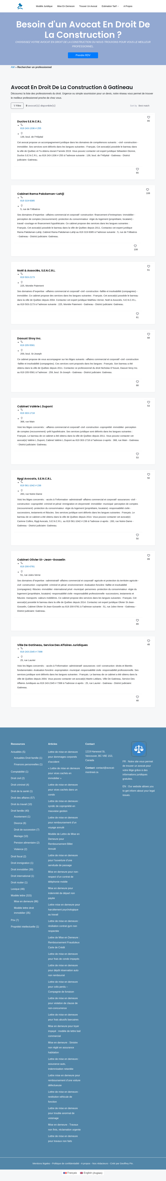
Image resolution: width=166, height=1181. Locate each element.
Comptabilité (18, 771)
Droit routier (17, 882)
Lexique (15, 889)
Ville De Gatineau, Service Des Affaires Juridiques (52, 645)
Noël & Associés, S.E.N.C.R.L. (36, 270)
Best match (144, 105)
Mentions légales (41, 1163)
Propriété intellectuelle (23, 926)
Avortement (20, 816)
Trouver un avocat (88, 6)
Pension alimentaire (25, 842)
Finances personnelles (26, 764)
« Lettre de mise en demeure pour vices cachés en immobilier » (64, 773)
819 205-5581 (27, 345)
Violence (18, 849)
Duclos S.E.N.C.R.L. (29, 121)
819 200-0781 (27, 566)
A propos (127, 6)
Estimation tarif (109, 6)
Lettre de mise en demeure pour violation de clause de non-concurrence (63, 1003)
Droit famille (17, 810)
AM (13, 67)
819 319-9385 (27, 200)
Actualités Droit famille (26, 758)
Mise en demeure (66, 6)
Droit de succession (25, 829)
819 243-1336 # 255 (30, 128)
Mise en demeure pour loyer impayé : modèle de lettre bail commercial (64, 1031)
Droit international (20, 876)
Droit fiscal (16, 856)
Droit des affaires (20, 797)
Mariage (18, 836)
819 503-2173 (27, 277)
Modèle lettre (18, 895)
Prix (13, 920)
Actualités (16, 752)
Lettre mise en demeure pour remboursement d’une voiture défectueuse (64, 1080)
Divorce (18, 823)
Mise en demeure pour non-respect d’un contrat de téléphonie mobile (63, 876)
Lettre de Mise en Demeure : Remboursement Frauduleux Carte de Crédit (64, 942)
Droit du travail (19, 804)
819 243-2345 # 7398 (31, 651)
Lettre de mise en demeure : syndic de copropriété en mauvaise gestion (63, 806)
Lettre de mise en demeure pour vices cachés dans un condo (63, 789)
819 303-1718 (27, 413)
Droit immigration (20, 863)
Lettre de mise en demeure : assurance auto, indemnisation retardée (63, 1064)
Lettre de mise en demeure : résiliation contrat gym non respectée (63, 926)
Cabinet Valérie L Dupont (35, 406)
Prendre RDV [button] (83, 55)
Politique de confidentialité (66, 1163)
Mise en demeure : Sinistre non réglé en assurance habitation (63, 1047)
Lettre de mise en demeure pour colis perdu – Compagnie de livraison (63, 986)
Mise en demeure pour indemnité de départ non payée (61, 893)
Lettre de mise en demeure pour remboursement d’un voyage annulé (63, 822)
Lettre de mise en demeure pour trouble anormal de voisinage (63, 1113)
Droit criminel (18, 784)
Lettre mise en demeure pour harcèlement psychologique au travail (64, 909)
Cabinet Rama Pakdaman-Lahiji (40, 194)
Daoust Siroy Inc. (29, 338)
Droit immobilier (19, 869)
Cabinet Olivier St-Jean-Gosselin (41, 560)
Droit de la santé (20, 791)
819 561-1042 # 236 (30, 485)
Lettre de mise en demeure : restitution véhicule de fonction (63, 1097)
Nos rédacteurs (100, 1163)
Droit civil (16, 778)
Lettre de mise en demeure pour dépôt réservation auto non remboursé (63, 970)
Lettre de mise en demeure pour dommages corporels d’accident (63, 757)
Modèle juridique (44, 6)
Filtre (17, 105)
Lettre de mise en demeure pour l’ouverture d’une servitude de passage (63, 860)
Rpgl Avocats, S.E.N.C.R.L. (34, 478)
